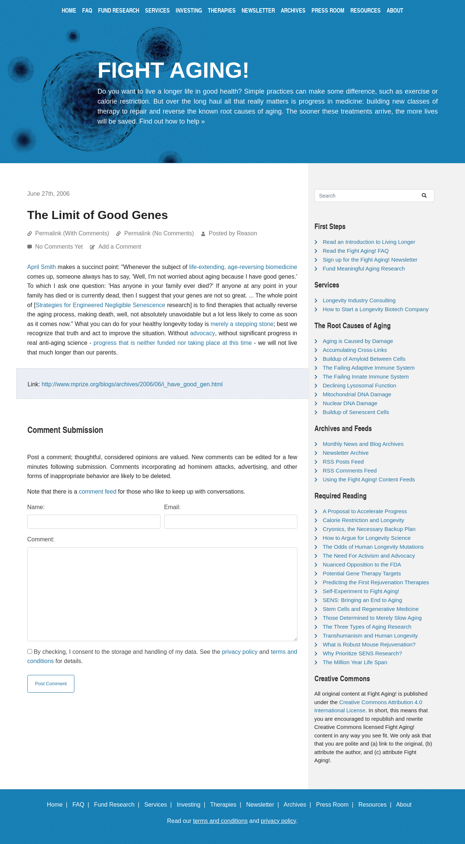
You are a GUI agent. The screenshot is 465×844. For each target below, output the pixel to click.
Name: (36, 507)
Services (157, 10)
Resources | (376, 804)
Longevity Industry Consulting (359, 300)
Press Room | (336, 804)
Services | (159, 804)
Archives (293, 10)
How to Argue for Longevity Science (367, 538)
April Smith (41, 267)
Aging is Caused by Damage (358, 341)
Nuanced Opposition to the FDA (362, 564)
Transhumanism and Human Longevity (370, 635)
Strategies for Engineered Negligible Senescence (100, 305)
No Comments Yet (59, 246)
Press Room (327, 10)
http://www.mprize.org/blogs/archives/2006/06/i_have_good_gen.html (132, 384)
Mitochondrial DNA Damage (357, 394)
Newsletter (258, 10)
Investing (189, 10)
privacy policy (239, 652)
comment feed (97, 491)
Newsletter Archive (346, 453)
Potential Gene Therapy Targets (362, 573)
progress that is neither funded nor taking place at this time (173, 343)
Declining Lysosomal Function (360, 385)
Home (69, 10)
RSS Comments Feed (350, 470)
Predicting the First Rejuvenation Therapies (376, 582)
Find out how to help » (172, 121)
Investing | (193, 804)
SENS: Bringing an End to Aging (362, 600)
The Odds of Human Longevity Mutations (373, 547)
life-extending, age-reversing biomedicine (243, 267)
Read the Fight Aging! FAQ (356, 251)
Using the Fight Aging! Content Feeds (369, 479)
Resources (365, 10)
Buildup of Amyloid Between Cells (364, 359)
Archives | (299, 804)
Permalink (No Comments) (159, 233)
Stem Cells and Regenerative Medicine (371, 609)
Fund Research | (118, 804)
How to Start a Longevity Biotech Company (376, 309)
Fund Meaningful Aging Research (364, 268)
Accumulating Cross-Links (355, 350)
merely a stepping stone (241, 324)
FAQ (87, 10)
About (395, 10)
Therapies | (227, 804)
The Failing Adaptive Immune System (369, 367)
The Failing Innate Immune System (366, 376)
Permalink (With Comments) (72, 233)
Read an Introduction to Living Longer (369, 242)
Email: (172, 507)
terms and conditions (220, 821)
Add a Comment (119, 246)
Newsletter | (264, 804)
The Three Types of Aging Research (367, 626)
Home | (59, 804)
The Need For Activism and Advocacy (369, 555)
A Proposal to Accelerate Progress (365, 511)
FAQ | (82, 804)
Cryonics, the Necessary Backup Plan (369, 529)
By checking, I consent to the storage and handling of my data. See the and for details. (162, 657)
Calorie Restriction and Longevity (363, 520)
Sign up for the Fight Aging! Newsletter (370, 259)
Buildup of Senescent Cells (356, 412)
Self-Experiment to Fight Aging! (361, 591)
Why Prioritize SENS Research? (362, 653)
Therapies (222, 10)
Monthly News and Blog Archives (363, 444)
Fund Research (118, 10)
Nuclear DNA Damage (350, 403)
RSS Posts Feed (343, 461)
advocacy (202, 333)
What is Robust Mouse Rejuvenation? (369, 644)
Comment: (41, 539)
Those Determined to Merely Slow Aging (372, 618)
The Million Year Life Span (355, 662)
